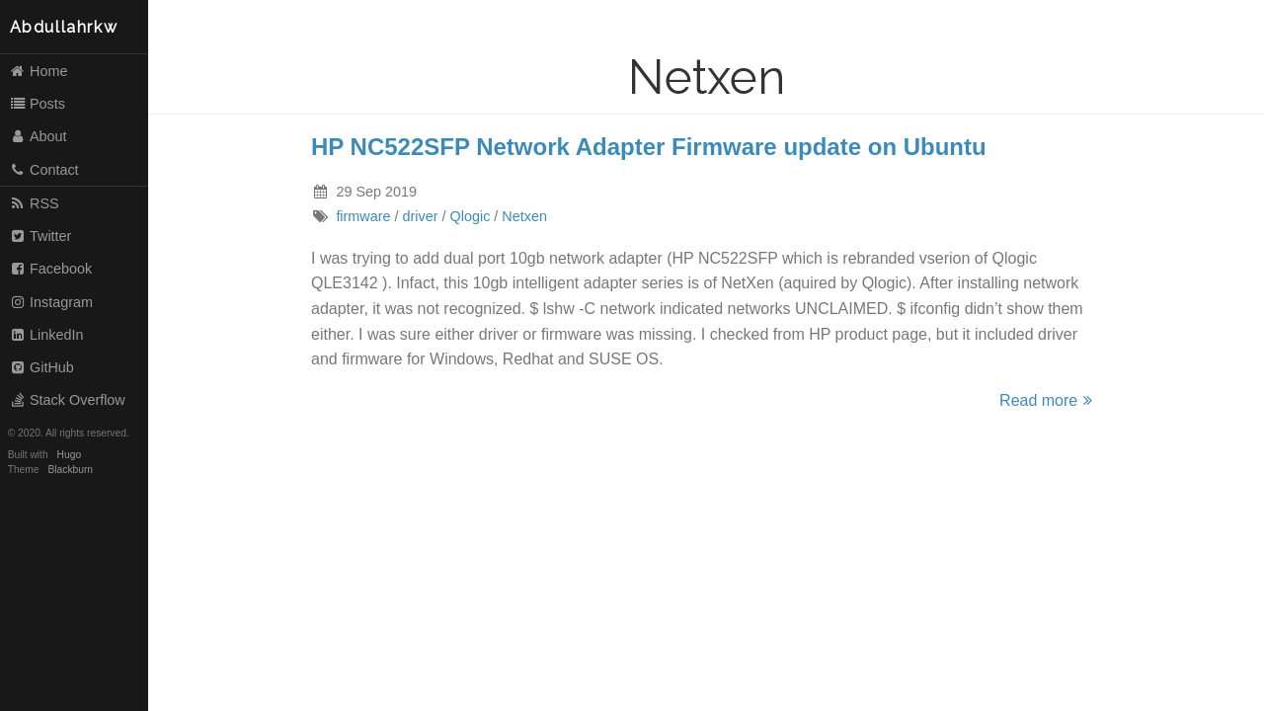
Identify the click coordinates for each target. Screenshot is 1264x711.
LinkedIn (46, 335)
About (38, 136)
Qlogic (470, 216)
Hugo (69, 454)
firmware (363, 216)
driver (420, 216)
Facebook (51, 268)
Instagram (51, 302)
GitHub (41, 367)
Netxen (524, 216)
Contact (44, 170)
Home (38, 71)
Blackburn (71, 469)
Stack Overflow (67, 400)
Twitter (40, 236)
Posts (37, 104)
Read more (1048, 400)
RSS (34, 203)
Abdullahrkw (64, 27)
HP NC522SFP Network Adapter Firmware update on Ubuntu (649, 146)
